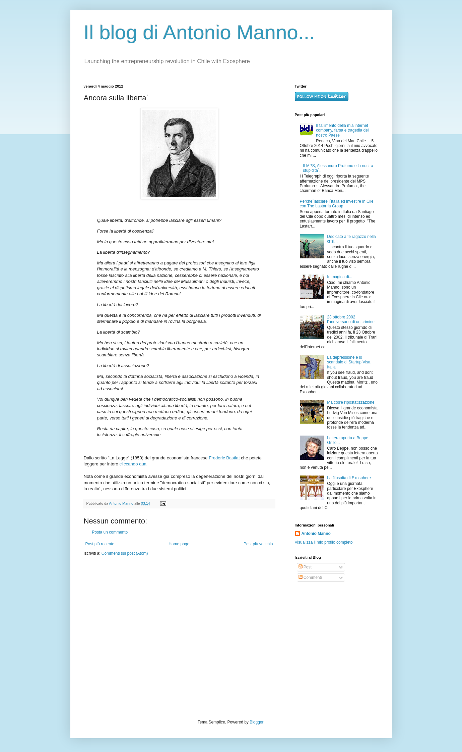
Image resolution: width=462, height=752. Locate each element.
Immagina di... (339, 276)
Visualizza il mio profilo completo (324, 542)
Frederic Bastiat (224, 457)
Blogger (256, 722)
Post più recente (100, 544)
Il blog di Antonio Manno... (199, 32)
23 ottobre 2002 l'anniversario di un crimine (351, 319)
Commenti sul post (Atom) (125, 553)
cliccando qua (133, 463)
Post (305, 567)
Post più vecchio (258, 544)
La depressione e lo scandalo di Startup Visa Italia (348, 362)
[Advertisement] (337, 636)
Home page (179, 544)
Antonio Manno (121, 503)
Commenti (310, 577)
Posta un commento (110, 532)
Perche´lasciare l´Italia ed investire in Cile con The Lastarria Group (337, 203)
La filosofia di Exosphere (349, 477)
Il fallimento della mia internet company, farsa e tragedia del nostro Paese (342, 130)
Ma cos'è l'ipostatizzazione (350, 402)
